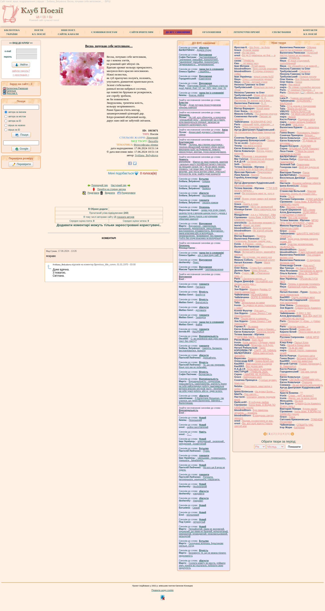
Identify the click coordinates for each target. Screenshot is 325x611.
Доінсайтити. (209, 358)
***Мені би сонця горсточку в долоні (297, 152)
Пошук (22, 135)
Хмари (271, 140)
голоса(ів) (148, 173)
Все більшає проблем (307, 79)
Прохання (304, 175)
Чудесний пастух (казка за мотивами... (299, 54)
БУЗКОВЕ (264, 137)
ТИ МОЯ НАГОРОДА (302, 114)
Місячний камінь (243, 185)
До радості (263, 148)
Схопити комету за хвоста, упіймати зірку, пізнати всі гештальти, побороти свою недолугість (202, 565)
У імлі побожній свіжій (310, 252)
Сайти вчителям (141, 32)
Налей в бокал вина (298, 345)
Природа (307, 382)
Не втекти (255, 111)
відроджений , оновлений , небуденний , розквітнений (202, 442)
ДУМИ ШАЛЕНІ (314, 199)
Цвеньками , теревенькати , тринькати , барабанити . (202, 459)
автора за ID (14, 121)
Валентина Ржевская (17, 88)
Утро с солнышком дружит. (257, 79)
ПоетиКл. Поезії (39, 32)
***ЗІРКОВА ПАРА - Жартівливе (252, 337)
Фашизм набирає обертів (306, 183)
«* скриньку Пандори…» (301, 90)
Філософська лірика (146, 144)
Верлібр (153, 141)
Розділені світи (306, 119)
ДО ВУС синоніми (178, 32)
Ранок (306, 172)
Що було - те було (260, 47)
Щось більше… (260, 270)
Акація (292, 116)
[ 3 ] (279, 433)
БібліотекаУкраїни (11, 32)
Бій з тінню (309, 209)
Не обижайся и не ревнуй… (303, 66)
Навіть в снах (250, 204)
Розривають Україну (308, 132)
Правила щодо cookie (162, 590)
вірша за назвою (16, 125)
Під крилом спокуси (266, 113)
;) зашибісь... (204, 71)
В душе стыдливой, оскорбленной (295, 62)
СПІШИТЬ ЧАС (304, 424)
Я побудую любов (259, 402)
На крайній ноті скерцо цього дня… (253, 282)
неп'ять (245, 286)
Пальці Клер (301, 342)
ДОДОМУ (305, 146)
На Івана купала (253, 145)
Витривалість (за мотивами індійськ (255, 248)
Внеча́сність (202, 302)
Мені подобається (121, 173)
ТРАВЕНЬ (248, 60)
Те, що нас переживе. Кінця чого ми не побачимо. (202, 366)
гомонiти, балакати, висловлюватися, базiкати (200, 349)
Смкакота (304, 71)
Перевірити (21, 164)
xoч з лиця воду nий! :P (209, 255)
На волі (299, 400)
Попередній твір (99, 185)
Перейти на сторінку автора (111, 189)
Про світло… (251, 394)
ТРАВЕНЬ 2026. (259, 371)
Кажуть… (285, 390)
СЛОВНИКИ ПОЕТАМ (104, 32)
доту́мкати (201, 310)
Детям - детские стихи (254, 82)
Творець (246, 164)
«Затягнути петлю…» (254, 278)
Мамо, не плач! (251, 225)
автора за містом (17, 116)
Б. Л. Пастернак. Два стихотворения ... (253, 104)
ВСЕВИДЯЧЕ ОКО (261, 121)
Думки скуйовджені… (294, 187)
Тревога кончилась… (259, 358)
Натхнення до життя (311, 270)
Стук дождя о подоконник (301, 106)
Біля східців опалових (265, 68)
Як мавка (253, 326)
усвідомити (198, 493)
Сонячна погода (266, 331)
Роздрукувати (128, 193)
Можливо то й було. (262, 345)
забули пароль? (21, 70)
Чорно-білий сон (264, 361)
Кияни (298, 82)
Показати (294, 446)
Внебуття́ (200, 294)
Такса (292, 416)
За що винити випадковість (307, 385)
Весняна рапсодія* (307, 358)
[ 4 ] (283, 433)
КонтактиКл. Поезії (310, 32)
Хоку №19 (257, 339)
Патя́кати (200, 287)
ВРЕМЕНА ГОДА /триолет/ (304, 148)
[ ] (269, 433)
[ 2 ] (274, 433)
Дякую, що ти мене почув (302, 398)
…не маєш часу (249, 63)
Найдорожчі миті (252, 377)
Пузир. (206, 451)
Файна (199, 324)
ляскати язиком (210, 202)
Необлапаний (200, 486)
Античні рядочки (262, 228)
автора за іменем (17, 112)
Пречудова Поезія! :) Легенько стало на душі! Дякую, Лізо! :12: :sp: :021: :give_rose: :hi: (203, 87)
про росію (304, 156)
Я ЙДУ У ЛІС (303, 313)
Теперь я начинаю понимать (304, 284)
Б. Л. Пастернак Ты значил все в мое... (253, 99)
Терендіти (201, 317)
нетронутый (199, 522)
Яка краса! (294, 84)
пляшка (206, 181)
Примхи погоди (307, 76)
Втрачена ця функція (262, 159)
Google (21, 149)
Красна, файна (196, 95)
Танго (262, 347)
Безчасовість (205, 374)
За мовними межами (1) (262, 222)
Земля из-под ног (297, 108)
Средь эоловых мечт (303, 297)
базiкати (206, 188)
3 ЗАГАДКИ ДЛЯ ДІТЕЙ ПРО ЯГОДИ (253, 168)
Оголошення (211, 32)
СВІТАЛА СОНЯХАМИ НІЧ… (305, 379)
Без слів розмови (298, 217)
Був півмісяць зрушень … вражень (251, 411)
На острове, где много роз (257, 257)
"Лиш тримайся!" (311, 138)
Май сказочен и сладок (259, 363)
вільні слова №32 (264, 76)
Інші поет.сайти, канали (68, 32)
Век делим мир (254, 366)
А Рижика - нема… (253, 244)
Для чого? (309, 265)
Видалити (110, 193)
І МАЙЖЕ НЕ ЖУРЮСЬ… (258, 374)
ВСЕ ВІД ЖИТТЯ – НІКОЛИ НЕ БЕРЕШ (301, 317)
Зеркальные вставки (253, 302)
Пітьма (302, 369)
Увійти (21, 65)
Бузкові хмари (251, 50)
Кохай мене (263, 108)
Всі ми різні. (248, 52)
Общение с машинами (254, 156)
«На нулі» (298, 124)
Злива (292, 230)
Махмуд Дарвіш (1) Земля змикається (252, 290)
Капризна (299, 427)
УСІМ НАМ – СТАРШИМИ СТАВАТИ (298, 213)
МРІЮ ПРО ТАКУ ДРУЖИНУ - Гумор (299, 221)
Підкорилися (264, 172)
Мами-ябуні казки (263, 95)
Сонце (305, 377)
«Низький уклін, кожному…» (258, 124)
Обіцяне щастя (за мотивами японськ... (298, 48)
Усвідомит (198, 500)
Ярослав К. (12, 93)
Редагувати (93, 193)
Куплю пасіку (310, 408)
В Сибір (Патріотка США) (296, 226)
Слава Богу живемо (261, 267)
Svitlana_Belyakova (146, 155)
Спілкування (281, 32)
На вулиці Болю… (265, 391)
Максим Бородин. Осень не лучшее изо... (298, 192)
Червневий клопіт (265, 259)
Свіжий (196, 508)
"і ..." (189, 434)
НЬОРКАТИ (198, 331)
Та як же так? (295, 347)
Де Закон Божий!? (306, 268)
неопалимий (192, 515)
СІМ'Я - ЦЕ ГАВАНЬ (265, 350)
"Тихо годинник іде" (253, 127)
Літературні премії (246, 32)
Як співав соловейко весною (304, 87)
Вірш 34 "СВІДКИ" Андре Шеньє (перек (299, 274)
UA (37, 16)
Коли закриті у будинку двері (259, 342)
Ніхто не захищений (261, 206)
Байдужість (256, 143)
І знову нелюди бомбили (302, 122)
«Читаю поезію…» (298, 326)
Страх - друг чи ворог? (301, 395)
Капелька (11, 91)
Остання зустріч (256, 161)
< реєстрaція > (21, 74)
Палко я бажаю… (266, 329)
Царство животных (302, 361)
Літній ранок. (258, 66)
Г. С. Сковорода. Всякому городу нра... (253, 240)
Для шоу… (260, 310)
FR (44, 16)
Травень (261, 236)
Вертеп (255, 174)
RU (50, 16)
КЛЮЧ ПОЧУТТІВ (301, 111)
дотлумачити (208, 195)
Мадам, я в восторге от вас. (257, 420)
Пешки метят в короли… (255, 318)
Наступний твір (118, 185)
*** (301, 392)
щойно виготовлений (197, 427)
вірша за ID (14, 130)
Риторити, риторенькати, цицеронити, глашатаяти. (199, 478)
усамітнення (205, 78)
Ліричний (152, 137)
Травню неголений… (301, 98)
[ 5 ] (288, 433)
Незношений (195, 420)
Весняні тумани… (296, 207)
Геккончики (303, 164)
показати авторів (125, 217)
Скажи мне (304, 329)
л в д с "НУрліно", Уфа (263, 214)
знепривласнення (214, 269)
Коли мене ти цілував (259, 369)
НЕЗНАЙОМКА (259, 294)
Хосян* (302, 249)
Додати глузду (204, 50)
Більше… (310, 135)
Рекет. (196, 262)
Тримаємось (302, 305)
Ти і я (291, 196)
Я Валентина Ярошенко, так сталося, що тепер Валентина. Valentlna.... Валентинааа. (201, 400)
